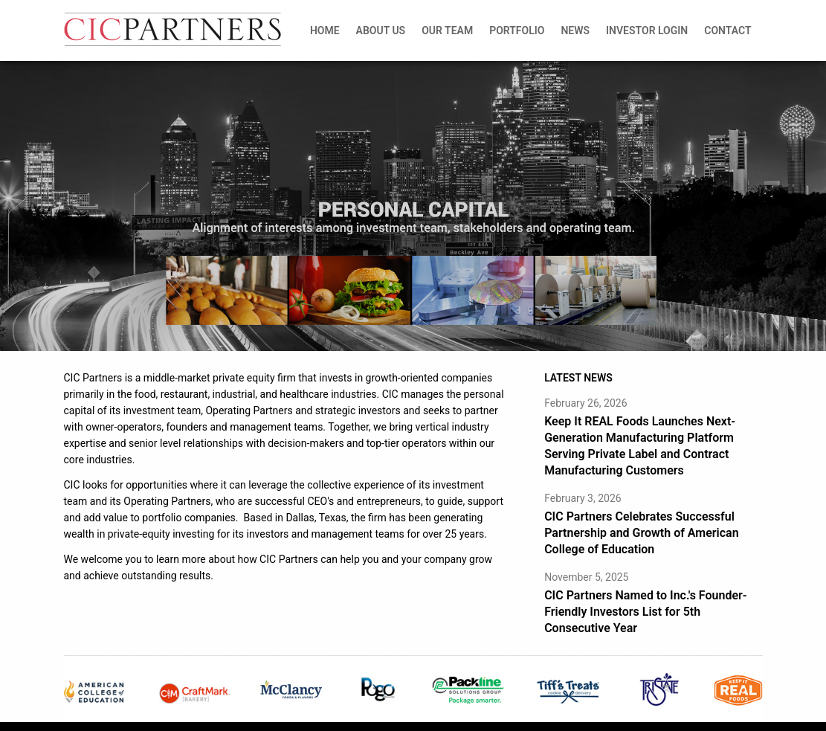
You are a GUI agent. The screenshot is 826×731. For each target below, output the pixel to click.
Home (325, 30)
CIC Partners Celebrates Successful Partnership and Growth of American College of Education (641, 532)
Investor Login (647, 30)
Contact (727, 30)
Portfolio (516, 30)
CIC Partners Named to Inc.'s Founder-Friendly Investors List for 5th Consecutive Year (645, 611)
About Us (381, 30)
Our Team (447, 30)
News (575, 30)
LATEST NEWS (578, 378)
